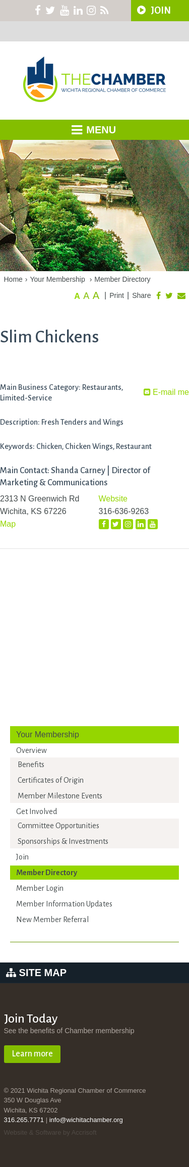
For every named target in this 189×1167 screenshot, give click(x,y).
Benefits (31, 764)
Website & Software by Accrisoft (50, 1132)
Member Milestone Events (60, 796)
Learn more (32, 1053)
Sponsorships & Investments (63, 841)
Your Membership (57, 279)
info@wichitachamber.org (86, 1120)
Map (8, 524)
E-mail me (166, 392)
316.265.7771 (24, 1120)
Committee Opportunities (58, 826)
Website (113, 498)
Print (116, 295)
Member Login (40, 888)
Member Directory (122, 279)
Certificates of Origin (51, 780)
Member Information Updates (64, 904)
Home (13, 279)
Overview (31, 750)
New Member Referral (52, 920)
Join (22, 857)
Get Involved (36, 811)
